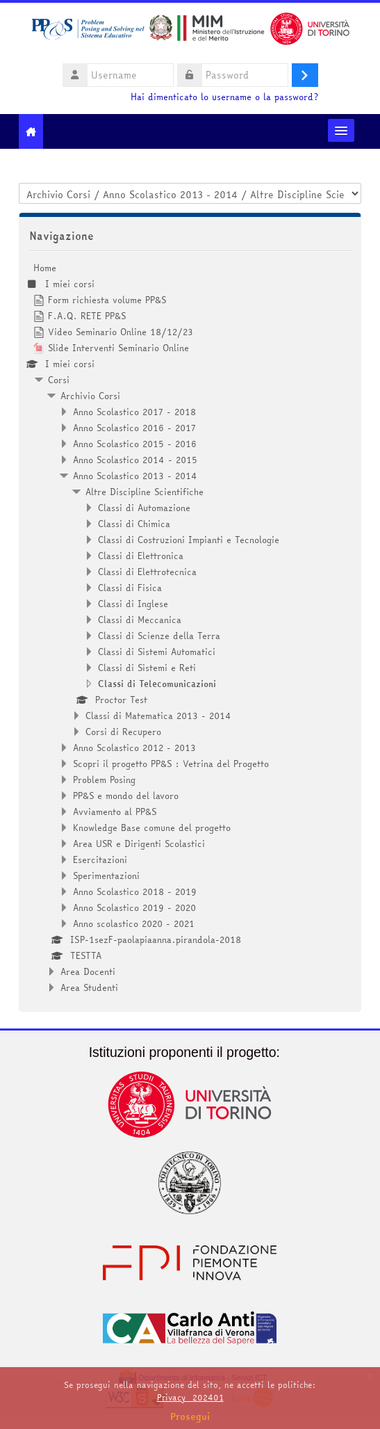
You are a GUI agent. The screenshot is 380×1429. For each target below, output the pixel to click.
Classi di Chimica (134, 524)
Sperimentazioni (106, 875)
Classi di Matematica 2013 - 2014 (158, 715)
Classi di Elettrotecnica (147, 572)
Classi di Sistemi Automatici (156, 652)
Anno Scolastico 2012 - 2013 (134, 747)
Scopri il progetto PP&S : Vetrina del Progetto (171, 763)
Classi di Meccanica (139, 620)
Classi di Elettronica (140, 556)
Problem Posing (104, 779)
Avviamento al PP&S (114, 811)
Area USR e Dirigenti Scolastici (139, 843)
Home (44, 268)
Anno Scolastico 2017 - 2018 (134, 412)
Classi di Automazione (144, 508)
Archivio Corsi (90, 396)
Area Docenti (87, 971)
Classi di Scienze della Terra (159, 636)
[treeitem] (189, 627)
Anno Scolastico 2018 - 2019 (135, 891)
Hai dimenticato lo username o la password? (224, 97)
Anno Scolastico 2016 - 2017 (134, 428)
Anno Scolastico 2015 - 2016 (135, 444)
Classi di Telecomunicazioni (157, 684)
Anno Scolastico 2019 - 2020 (134, 907)
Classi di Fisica (130, 588)
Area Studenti (89, 987)
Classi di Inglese (133, 604)
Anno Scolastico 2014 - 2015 (135, 460)
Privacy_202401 (190, 1397)
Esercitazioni (100, 859)
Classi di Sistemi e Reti (147, 668)
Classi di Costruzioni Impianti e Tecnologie (188, 540)
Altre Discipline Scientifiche (144, 492)
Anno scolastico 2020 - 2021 (134, 923)
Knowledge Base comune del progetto (152, 827)
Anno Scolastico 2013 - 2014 (135, 476)
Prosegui (190, 1416)
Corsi (58, 380)
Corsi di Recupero (123, 731)
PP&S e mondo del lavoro (126, 795)
